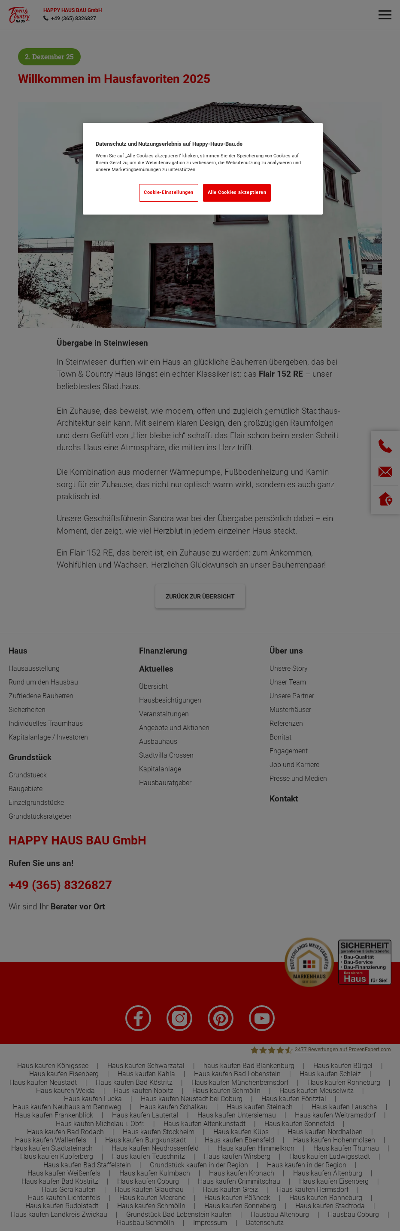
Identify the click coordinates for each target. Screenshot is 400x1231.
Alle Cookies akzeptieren (237, 192)
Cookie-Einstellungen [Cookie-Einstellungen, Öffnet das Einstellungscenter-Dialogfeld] (169, 192)
